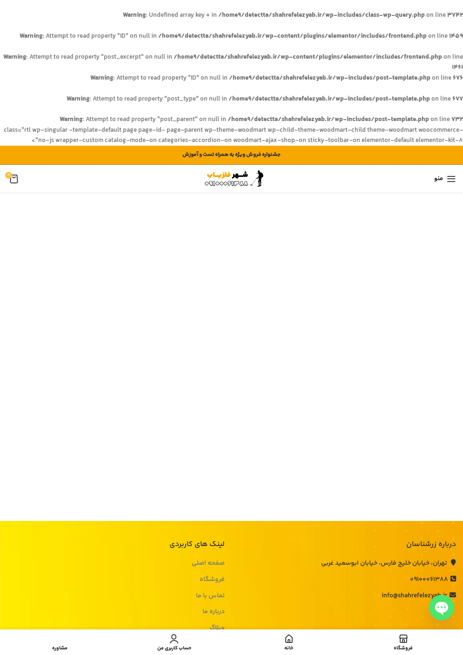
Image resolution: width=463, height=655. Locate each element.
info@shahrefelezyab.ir (419, 596)
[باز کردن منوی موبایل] (445, 178)
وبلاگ (217, 628)
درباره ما (213, 612)
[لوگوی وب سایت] (231, 179)
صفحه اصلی (208, 563)
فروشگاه (212, 580)
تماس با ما (210, 596)
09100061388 (433, 579)
